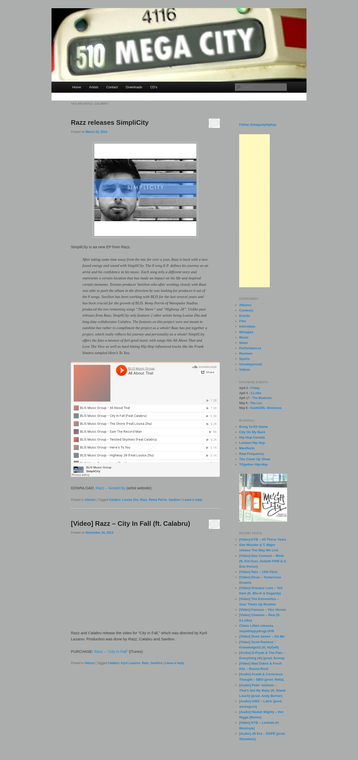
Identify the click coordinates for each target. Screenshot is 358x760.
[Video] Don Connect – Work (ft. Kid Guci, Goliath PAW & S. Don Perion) (263, 561)
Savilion (174, 500)
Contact (112, 87)
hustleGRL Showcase (265, 408)
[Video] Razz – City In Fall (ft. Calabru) (130, 523)
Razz (143, 500)
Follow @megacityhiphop (257, 125)
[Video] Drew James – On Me (262, 636)
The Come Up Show (254, 459)
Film (242, 321)
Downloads (134, 87)
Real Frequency (251, 454)
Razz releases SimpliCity (110, 122)
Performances (250, 348)
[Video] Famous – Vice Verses (262, 610)
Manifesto (247, 448)
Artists (93, 87)
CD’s (153, 87)
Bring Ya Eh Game (253, 427)
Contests (246, 310)
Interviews (247, 326)
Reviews (245, 353)
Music (244, 337)
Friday (255, 388)
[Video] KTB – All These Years (262, 539)
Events (244, 316)
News (243, 343)
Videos (89, 663)
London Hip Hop (252, 443)
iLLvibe (256, 393)
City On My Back (252, 432)
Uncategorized (250, 364)
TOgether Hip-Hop (253, 464)
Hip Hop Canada (252, 437)
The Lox (256, 403)
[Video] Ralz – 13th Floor (258, 572)
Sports (244, 359)
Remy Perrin (158, 500)
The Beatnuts (262, 398)
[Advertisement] (254, 210)
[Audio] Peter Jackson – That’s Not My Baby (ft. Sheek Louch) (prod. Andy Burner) (262, 690)
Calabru (115, 500)
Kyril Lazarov (130, 663)
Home (76, 87)
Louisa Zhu (130, 500)
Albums (90, 500)
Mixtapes (246, 332)
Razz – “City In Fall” (111, 651)
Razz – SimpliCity (111, 488)
